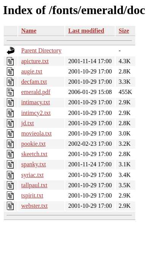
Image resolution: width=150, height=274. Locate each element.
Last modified (86, 30)
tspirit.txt (32, 195)
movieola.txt (36, 133)
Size (124, 30)
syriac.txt (32, 175)
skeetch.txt (34, 154)
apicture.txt (34, 61)
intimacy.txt (35, 102)
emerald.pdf (35, 92)
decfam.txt (34, 81)
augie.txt (31, 71)
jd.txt (27, 123)
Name (28, 30)
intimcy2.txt (36, 113)
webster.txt (34, 205)
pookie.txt (33, 143)
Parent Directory (41, 50)
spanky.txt (33, 164)
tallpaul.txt (34, 185)
